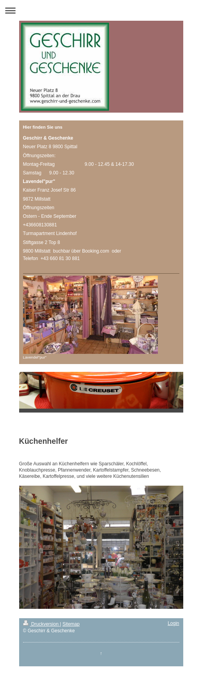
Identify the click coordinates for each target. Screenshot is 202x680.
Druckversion (41, 624)
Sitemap (71, 624)
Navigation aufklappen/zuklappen (101, 10)
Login (173, 623)
